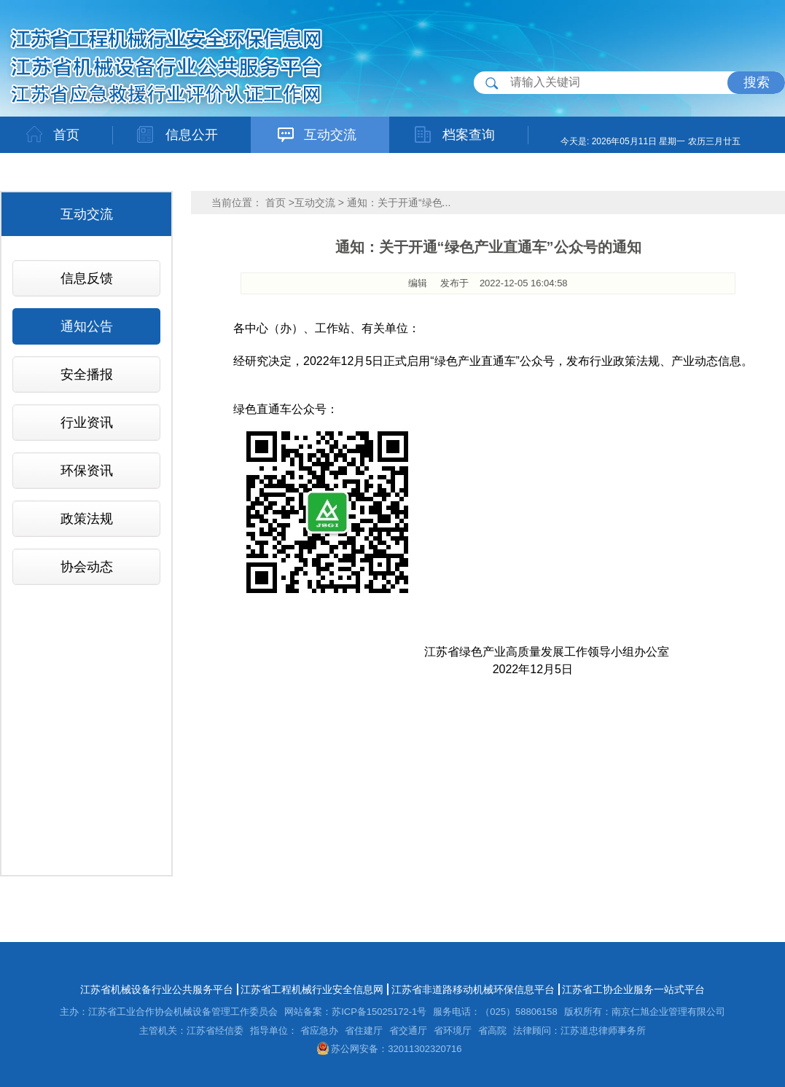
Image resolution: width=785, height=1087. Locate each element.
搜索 (756, 82)
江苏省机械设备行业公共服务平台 (156, 989)
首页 (275, 202)
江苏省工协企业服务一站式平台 (633, 989)
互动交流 (314, 202)
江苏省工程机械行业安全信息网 (312, 989)
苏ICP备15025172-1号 (379, 1011)
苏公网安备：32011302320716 (389, 1048)
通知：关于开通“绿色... (398, 202)
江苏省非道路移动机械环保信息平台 (473, 989)
